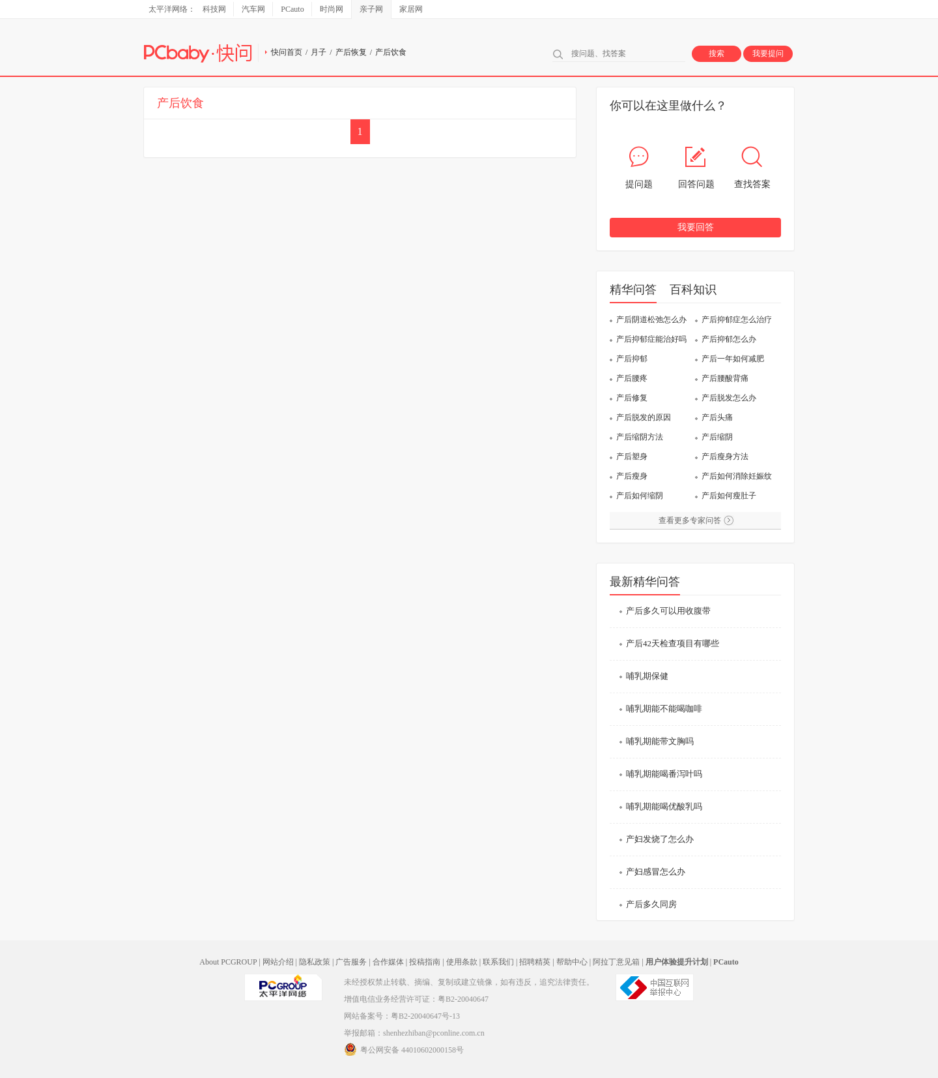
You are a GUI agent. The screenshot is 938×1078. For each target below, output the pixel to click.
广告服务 (351, 961)
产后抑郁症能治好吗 (651, 339)
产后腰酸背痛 (725, 378)
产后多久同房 (651, 904)
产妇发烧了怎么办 (660, 839)
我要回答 (695, 227)
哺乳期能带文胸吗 (660, 741)
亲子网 (371, 9)
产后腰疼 (631, 378)
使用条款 (461, 961)
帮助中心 (572, 961)
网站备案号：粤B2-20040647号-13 (402, 1016)
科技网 (214, 9)
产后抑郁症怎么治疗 (737, 319)
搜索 (716, 53)
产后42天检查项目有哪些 (672, 643)
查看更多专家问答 (690, 520)
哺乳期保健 (647, 676)
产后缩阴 (717, 437)
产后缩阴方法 (639, 437)
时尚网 (331, 9)
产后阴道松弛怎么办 (651, 319)
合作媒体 (388, 961)
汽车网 (253, 9)
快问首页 (286, 52)
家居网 (411, 9)
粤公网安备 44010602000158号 (404, 1049)
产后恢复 (351, 52)
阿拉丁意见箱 (616, 961)
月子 (318, 52)
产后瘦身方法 (725, 456)
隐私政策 (314, 961)
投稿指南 (424, 961)
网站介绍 (278, 961)
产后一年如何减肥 (733, 358)
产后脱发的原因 (643, 417)
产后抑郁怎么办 (729, 339)
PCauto (292, 9)
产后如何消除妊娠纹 (737, 476)
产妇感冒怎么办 (655, 871)
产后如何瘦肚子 (729, 495)
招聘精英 (534, 961)
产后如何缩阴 (639, 495)
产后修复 (631, 397)
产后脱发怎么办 (729, 397)
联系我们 (498, 961)
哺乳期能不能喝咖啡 (664, 708)
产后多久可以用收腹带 (668, 611)
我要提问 (768, 53)
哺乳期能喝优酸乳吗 (664, 806)
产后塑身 (631, 456)
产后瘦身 (631, 476)
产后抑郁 (631, 358)
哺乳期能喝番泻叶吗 (664, 774)
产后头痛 (717, 417)
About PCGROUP (228, 961)
